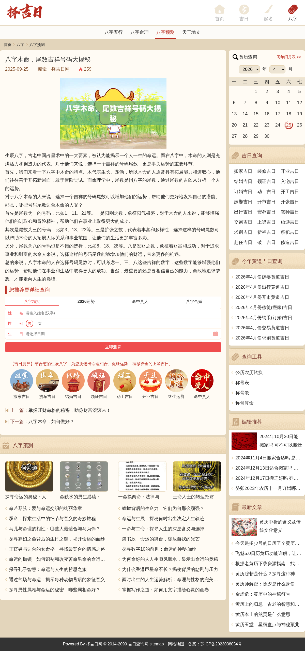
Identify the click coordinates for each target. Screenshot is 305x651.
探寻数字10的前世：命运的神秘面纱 (159, 549)
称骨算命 (244, 403)
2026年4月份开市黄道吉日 (262, 297)
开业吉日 (290, 171)
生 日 (15, 334)
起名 (268, 18)
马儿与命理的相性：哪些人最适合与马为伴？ (54, 528)
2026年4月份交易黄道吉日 (262, 327)
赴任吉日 (243, 242)
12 (299, 102)
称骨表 (242, 382)
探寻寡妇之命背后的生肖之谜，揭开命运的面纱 (57, 538)
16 (266, 113)
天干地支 (191, 32)
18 (288, 113)
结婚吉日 (243, 181)
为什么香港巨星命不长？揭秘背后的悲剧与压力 (170, 569)
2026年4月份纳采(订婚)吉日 (263, 317)
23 (266, 125)
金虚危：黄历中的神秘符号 (262, 594)
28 (245, 136)
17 (277, 113)
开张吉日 (290, 201)
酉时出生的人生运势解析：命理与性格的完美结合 (171, 579)
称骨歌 (242, 392)
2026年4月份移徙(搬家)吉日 (263, 307)
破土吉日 (266, 242)
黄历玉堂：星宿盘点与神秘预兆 (267, 624)
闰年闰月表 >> (289, 57)
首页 (7, 44)
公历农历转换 (249, 372)
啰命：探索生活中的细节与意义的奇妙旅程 (52, 518)
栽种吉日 (290, 211)
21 (245, 125)
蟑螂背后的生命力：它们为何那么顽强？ (163, 508)
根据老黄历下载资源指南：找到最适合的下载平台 (268, 563)
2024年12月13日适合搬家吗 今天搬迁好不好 (268, 468)
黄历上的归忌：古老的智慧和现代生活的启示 (268, 604)
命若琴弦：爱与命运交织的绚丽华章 (45, 508)
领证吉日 (266, 181)
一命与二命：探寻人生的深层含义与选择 (163, 528)
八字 (292, 18)
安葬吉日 (266, 211)
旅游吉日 (290, 222)
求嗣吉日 (243, 232)
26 (299, 125)
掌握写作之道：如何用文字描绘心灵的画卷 (165, 589)
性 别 (15, 323)
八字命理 (139, 32)
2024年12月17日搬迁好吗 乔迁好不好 (268, 478)
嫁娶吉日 (243, 201)
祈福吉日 (266, 232)
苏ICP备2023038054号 (221, 644)
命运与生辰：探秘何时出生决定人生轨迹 (163, 518)
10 (277, 102)
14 (245, 113)
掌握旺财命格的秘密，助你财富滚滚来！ (69, 410)
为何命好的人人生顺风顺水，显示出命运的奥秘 (170, 559)
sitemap (157, 644)
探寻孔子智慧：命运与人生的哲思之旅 (48, 569)
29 (255, 136)
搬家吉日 (243, 171)
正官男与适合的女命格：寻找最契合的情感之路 (57, 549)
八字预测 (165, 32)
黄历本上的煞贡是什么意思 (262, 614)
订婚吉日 (243, 191)
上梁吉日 (266, 222)
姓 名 (15, 313)
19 (299, 113)
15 (255, 113)
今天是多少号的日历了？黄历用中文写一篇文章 (268, 543)
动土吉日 (266, 191)
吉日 (244, 18)
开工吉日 (290, 191)
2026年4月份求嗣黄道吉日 (262, 337)
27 (234, 136)
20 (234, 125)
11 (288, 102)
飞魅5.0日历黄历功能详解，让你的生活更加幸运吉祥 (268, 553)
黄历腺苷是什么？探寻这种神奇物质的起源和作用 (268, 573)
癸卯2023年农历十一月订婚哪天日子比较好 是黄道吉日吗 (268, 488)
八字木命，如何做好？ (51, 421)
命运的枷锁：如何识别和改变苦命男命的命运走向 (58, 559)
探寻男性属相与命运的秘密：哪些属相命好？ (54, 589)
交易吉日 (243, 222)
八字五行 (113, 32)
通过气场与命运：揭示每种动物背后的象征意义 (57, 579)
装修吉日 (266, 171)
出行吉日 (243, 211)
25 (288, 125)
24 (277, 125)
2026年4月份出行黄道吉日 (262, 287)
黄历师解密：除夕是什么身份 (265, 583)
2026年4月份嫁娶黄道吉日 (262, 277)
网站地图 (176, 644)
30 (266, 136)
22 (255, 125)
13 (234, 113)
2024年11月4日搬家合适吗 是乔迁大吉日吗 (268, 457)
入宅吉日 (290, 181)
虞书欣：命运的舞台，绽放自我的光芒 (161, 538)
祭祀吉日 (290, 232)
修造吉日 (290, 242)
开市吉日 (266, 201)
